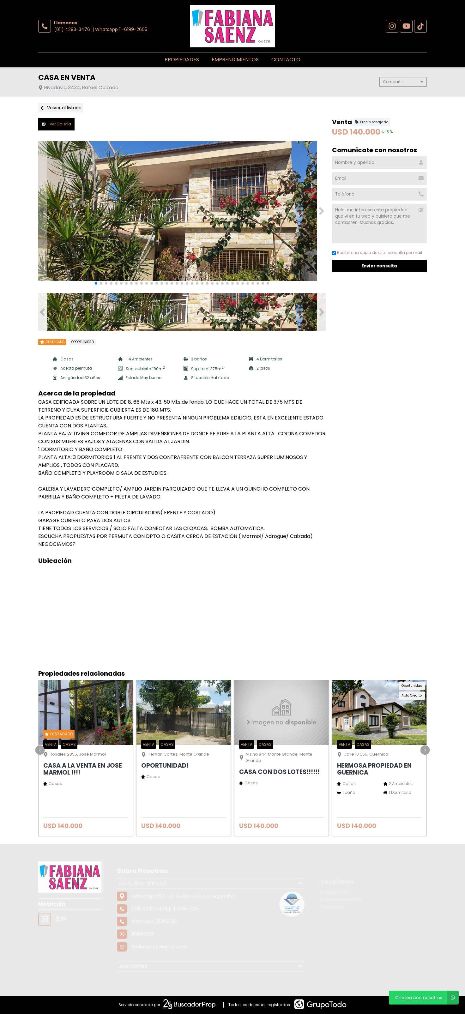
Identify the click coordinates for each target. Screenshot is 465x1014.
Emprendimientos (235, 59)
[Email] (379, 178)
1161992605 (142, 956)
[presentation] (40, 750)
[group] (182, 211)
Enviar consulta (379, 266)
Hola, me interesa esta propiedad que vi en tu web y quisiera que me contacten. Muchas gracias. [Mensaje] (379, 223)
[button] (321, 211)
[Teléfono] (379, 194)
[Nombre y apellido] (379, 162)
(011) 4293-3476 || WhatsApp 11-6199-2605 (100, 29)
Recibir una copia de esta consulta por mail (377, 252)
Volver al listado (61, 108)
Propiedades (182, 59)
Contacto (285, 59)
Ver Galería (56, 124)
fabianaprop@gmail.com (159, 969)
